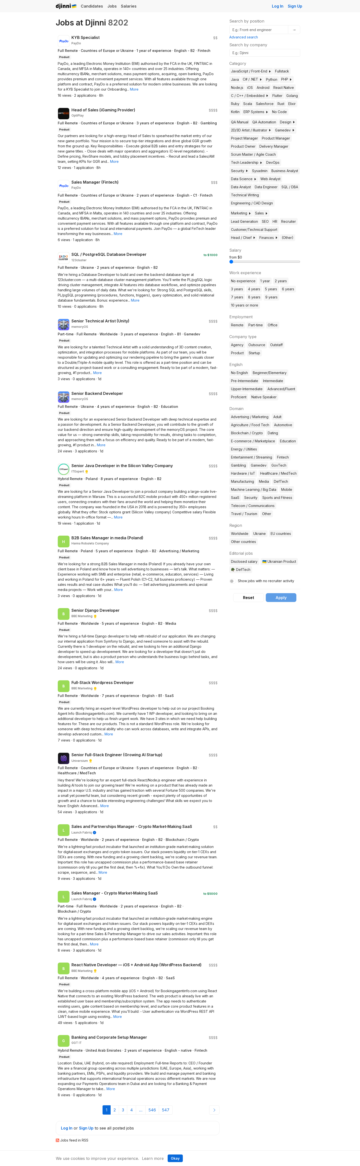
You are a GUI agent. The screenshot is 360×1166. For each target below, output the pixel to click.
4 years (254, 289)
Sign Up (295, 6)
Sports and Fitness (277, 497)
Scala (247, 104)
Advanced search (243, 37)
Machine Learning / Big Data (253, 489)
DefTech (281, 481)
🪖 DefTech (240, 569)
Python (271, 79)
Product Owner (243, 146)
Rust (281, 104)
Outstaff (276, 345)
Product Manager (276, 138)
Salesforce (265, 104)
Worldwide (239, 533)
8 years (254, 297)
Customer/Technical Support (254, 229)
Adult (277, 417)
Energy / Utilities (244, 449)
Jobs (112, 6)
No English (239, 373)
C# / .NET (252, 79)
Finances (268, 238)
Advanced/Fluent (281, 389)
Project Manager (244, 138)
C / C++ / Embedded (249, 96)
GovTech (278, 465)
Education (288, 441)
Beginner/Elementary (270, 373)
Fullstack (282, 71)
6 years (288, 289)
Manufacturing (242, 481)
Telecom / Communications (253, 506)
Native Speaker (264, 397)
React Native (283, 87)
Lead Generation (244, 221)
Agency (237, 345)
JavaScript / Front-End (251, 71)
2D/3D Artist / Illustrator (251, 130)
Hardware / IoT (243, 473)
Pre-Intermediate (244, 381)
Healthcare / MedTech (278, 473)
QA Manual (239, 122)
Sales (261, 213)
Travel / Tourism (244, 514)
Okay (175, 1158)
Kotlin (235, 112)
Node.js (237, 87)
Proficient (238, 397)
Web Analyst (270, 179)
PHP (286, 79)
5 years (271, 289)
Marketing (241, 213)
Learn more (153, 1158)
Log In (277, 6)
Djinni (66, 6)
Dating (273, 433)
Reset (248, 597)
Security (239, 171)
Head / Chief (243, 238)
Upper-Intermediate (247, 389)
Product (237, 353)
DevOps (272, 162)
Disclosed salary (244, 561)
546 (152, 1109)
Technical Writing (245, 195)
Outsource (256, 345)
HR (275, 221)
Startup (254, 353)
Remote (237, 325)
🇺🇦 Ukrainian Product (279, 561)
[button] (134, 89)
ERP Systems (256, 112)
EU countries (281, 533)
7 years (237, 297)
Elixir (292, 104)
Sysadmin (259, 171)
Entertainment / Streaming (251, 457)
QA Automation (264, 122)
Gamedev (285, 130)
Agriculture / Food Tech (250, 425)
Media (264, 481)
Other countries (243, 542)
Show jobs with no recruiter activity (266, 581)
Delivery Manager (273, 146)
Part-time (255, 325)
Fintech (283, 457)
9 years (271, 297)
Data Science (243, 179)
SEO (265, 221)
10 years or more (244, 305)
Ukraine (259, 533)
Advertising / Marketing (249, 417)
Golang (292, 96)
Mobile (286, 489)
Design (287, 122)
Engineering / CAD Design (252, 203)
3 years (237, 289)
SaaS (235, 497)
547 (165, 1109)
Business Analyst (284, 171)
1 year (265, 281)
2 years (281, 281)
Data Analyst (241, 187)
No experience (243, 281)
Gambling (238, 465)
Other (266, 514)
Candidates (92, 6)
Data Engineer (266, 187)
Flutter (277, 96)
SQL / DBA (289, 187)
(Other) (287, 238)
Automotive (283, 425)
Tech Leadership (246, 162)
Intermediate (273, 381)
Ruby (235, 104)
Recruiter (288, 221)
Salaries (129, 6)
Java (235, 79)
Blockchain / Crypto (247, 433)
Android (263, 87)
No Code (279, 112)
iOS (250, 87)
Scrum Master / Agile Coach (253, 154)
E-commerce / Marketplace (253, 441)
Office (273, 325)
